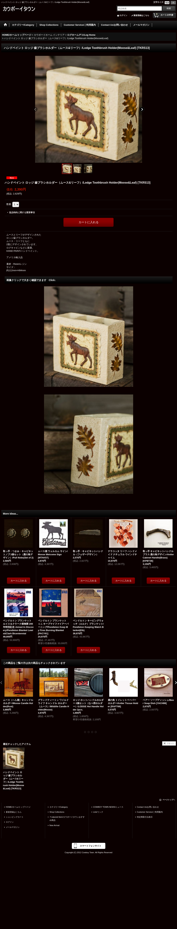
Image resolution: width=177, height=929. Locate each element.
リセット (170, 743)
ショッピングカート (15, 817)
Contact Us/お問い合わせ (148, 807)
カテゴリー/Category (59, 807)
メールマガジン (13, 827)
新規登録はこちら (141, 15)
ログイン (123, 15)
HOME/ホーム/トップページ (18, 807)
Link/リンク (98, 812)
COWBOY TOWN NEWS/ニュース (108, 807)
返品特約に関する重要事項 (22, 212)
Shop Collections (57, 812)
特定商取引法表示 (145, 817)
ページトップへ (169, 800)
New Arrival (55, 825)
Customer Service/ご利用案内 (150, 812)
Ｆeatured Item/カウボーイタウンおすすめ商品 (67, 818)
